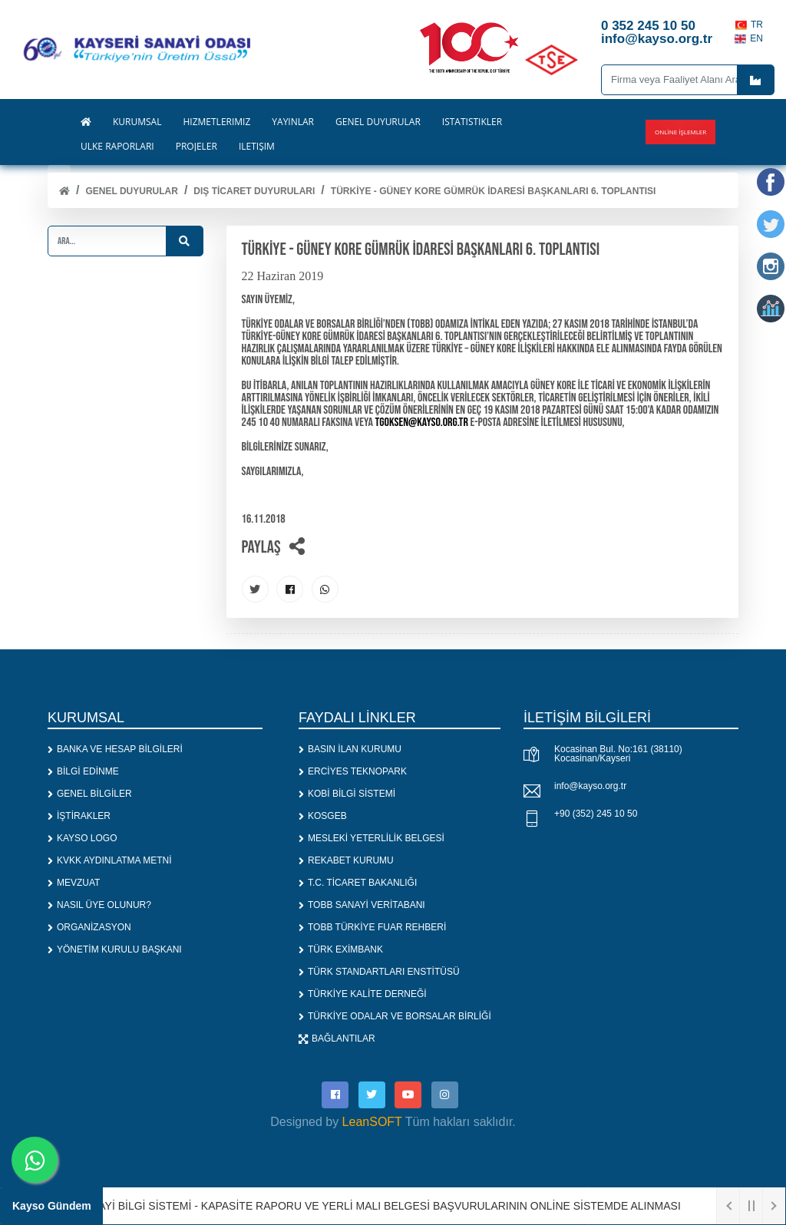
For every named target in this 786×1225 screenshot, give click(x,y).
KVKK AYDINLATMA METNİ (110, 860)
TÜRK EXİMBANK (341, 949)
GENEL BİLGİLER (90, 793)
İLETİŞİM (257, 146)
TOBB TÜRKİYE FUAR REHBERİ (372, 927)
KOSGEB (323, 816)
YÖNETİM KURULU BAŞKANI (115, 949)
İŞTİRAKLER (79, 816)
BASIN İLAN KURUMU (350, 749)
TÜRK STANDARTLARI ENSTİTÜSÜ (379, 971)
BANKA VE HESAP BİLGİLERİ (115, 749)
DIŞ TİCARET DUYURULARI (254, 191)
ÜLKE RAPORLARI (117, 146)
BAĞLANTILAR (337, 1038)
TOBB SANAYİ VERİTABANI (362, 905)
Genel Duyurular (131, 191)
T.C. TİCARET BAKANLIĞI (358, 882)
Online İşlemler (680, 131)
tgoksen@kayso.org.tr (421, 422)
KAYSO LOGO (82, 838)
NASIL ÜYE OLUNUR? (99, 905)
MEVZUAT (74, 882)
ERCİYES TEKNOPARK (353, 771)
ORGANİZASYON (89, 927)
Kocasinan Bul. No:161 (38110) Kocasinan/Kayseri (618, 754)
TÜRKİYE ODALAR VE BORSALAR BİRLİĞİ (395, 1016)
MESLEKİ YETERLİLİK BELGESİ (371, 838)
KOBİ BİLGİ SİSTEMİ (347, 793)
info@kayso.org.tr (590, 786)
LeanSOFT (372, 1121)
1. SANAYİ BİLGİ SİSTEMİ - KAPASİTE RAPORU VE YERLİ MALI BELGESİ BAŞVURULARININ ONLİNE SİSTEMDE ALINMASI (374, 1206)
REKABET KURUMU (346, 860)
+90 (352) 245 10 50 (595, 813)
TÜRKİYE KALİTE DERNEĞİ (363, 994)
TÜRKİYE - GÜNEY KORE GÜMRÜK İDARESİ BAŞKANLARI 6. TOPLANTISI (493, 191)
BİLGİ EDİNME (83, 771)
